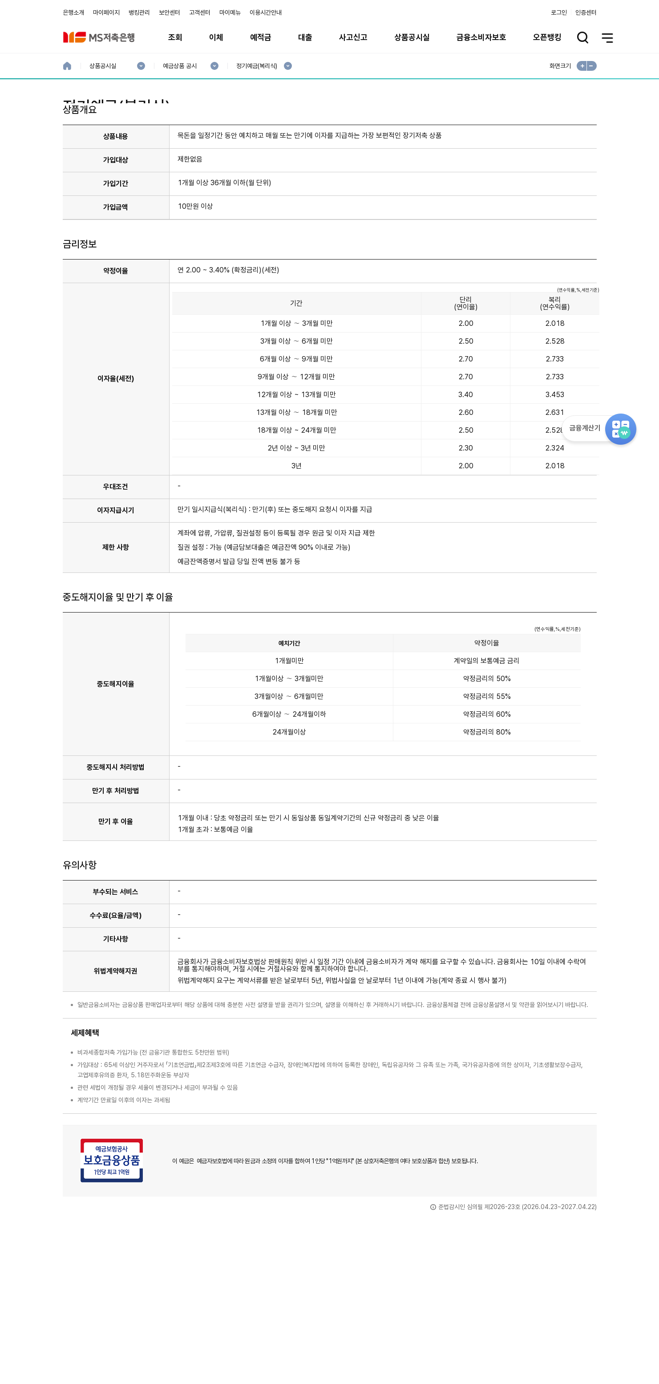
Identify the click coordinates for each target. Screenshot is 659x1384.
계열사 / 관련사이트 (514, 1353)
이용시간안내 (266, 12)
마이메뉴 (230, 12)
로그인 (559, 12)
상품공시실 (412, 37)
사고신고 (353, 37)
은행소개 (73, 12)
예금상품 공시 (179, 66)
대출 (305, 37)
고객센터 (199, 12)
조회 (175, 37)
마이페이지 (106, 12)
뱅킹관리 (139, 12)
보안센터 (169, 12)
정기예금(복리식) (256, 66)
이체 (216, 37)
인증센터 (586, 12)
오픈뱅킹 (547, 37)
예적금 (260, 37)
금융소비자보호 (481, 37)
